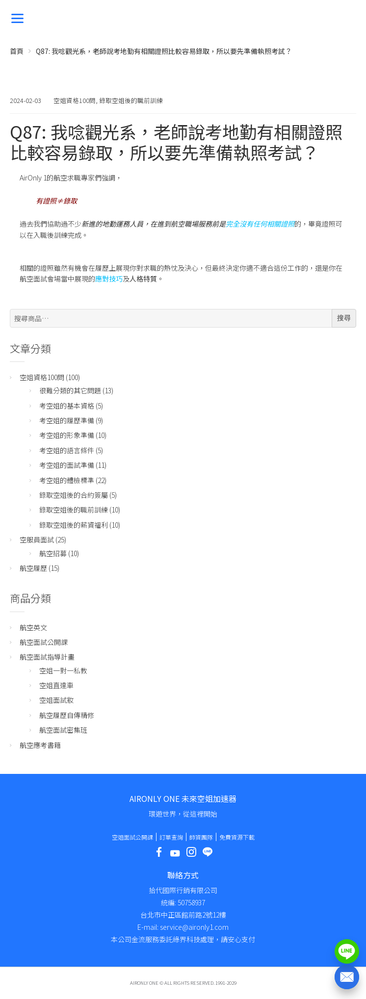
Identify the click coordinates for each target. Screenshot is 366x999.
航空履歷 (33, 568)
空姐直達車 (56, 685)
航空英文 (33, 627)
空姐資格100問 (74, 100)
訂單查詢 (171, 837)
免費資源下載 (237, 837)
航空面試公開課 (44, 642)
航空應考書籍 (40, 745)
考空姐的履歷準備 (66, 420)
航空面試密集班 (63, 730)
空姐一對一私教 (63, 670)
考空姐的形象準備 (66, 435)
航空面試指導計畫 (47, 657)
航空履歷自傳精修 (66, 715)
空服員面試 (37, 539)
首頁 (17, 51)
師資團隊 (201, 837)
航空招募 (53, 553)
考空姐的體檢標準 (66, 480)
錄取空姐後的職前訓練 (131, 100)
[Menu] (17, 17)
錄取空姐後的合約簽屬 (73, 495)
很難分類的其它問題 (70, 390)
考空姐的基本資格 (66, 405)
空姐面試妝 (56, 700)
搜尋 (344, 318)
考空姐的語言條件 (66, 450)
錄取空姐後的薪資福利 (73, 525)
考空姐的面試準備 (66, 465)
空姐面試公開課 (132, 837)
